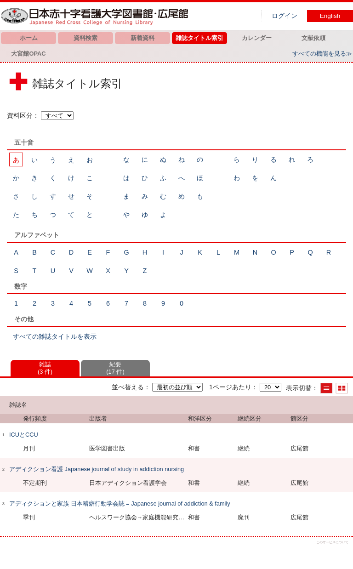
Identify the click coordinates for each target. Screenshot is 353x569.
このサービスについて (332, 542)
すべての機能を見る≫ (322, 53)
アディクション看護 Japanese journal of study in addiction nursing (96, 469)
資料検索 (85, 37)
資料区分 (20, 115)
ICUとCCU (23, 434)
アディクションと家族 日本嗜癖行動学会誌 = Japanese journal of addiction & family (119, 503)
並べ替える (128, 387)
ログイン (284, 15)
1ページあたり (230, 387)
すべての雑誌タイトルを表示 (55, 336)
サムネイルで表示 (342, 388)
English (330, 15)
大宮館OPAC (28, 53)
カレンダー (257, 37)
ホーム (29, 37)
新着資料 (142, 37)
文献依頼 (313, 37)
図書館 (96, 16)
